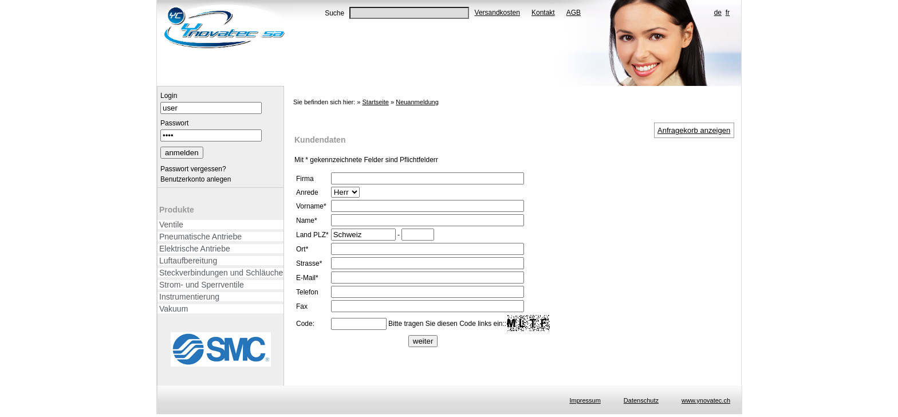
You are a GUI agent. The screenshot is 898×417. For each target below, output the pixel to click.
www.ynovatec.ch (706, 400)
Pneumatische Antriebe (200, 236)
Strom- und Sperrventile (201, 284)
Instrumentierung (189, 296)
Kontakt (543, 13)
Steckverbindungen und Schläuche (221, 272)
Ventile (171, 224)
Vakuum (173, 308)
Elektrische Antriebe (194, 248)
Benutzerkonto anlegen (195, 179)
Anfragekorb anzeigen (693, 130)
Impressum (584, 400)
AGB (573, 13)
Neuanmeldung (417, 102)
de (718, 13)
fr (728, 13)
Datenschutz (641, 400)
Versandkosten (497, 13)
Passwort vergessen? (193, 169)
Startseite (375, 102)
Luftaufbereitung (188, 260)
